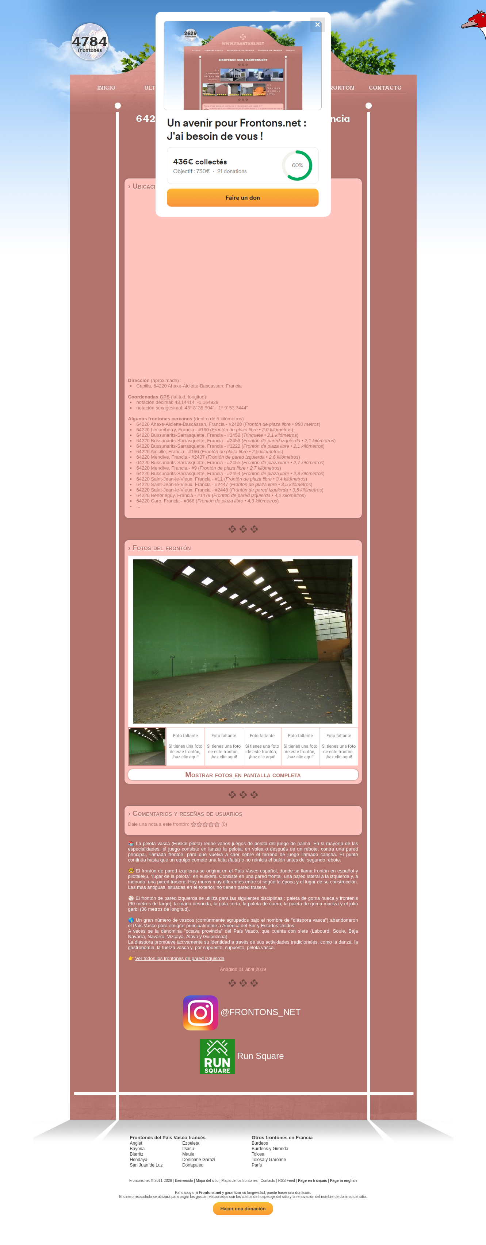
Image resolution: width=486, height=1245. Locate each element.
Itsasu (188, 1148)
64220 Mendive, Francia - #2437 (171, 457)
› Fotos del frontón (159, 548)
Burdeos (260, 1143)
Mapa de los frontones (239, 1181)
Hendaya (139, 1159)
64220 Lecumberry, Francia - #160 (173, 429)
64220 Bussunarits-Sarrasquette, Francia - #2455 (189, 462)
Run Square (243, 1056)
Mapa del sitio (207, 1181)
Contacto (382, 87)
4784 (90, 41)
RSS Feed (286, 1181)
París (257, 1165)
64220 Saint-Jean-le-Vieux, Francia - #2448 (182, 490)
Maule (188, 1154)
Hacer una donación (242, 1208)
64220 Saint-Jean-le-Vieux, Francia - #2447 (182, 484)
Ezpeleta (190, 1143)
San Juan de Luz (146, 1165)
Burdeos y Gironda (270, 1148)
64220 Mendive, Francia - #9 (167, 468)
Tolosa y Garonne (269, 1159)
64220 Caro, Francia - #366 (166, 501)
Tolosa (258, 1154)
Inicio (106, 87)
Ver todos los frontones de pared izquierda (179, 958)
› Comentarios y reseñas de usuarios (185, 813)
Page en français (312, 1181)
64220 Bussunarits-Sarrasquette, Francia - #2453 (189, 440)
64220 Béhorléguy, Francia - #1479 (174, 495)
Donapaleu (192, 1165)
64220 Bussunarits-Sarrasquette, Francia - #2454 (189, 473)
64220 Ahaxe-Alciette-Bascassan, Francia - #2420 (189, 424)
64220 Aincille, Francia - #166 (168, 451)
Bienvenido (184, 1181)
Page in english (343, 1181)
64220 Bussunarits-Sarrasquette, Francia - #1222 (189, 446)
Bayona (137, 1148)
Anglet (136, 1143)
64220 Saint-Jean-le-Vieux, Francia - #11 (180, 479)
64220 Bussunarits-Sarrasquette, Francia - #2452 (189, 435)
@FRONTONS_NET (243, 1012)
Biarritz (136, 1154)
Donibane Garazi (198, 1159)
